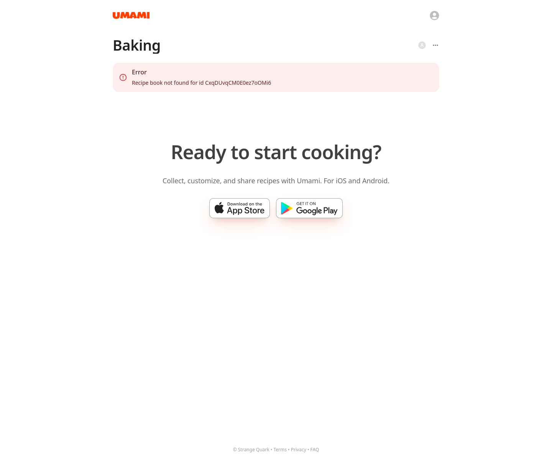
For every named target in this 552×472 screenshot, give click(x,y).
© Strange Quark (251, 449)
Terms (280, 449)
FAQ (314, 449)
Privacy (298, 449)
